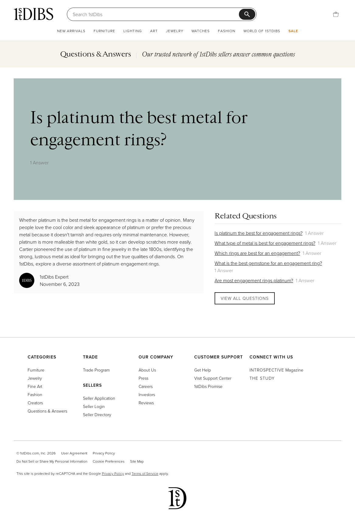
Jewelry (174, 30)
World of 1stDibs (261, 30)
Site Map (137, 461)
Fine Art (35, 386)
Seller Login (94, 406)
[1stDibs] (33, 14)
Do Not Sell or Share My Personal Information (51, 461)
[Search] (156, 14)
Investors (147, 394)
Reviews (146, 403)
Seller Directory (97, 414)
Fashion (226, 30)
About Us (147, 370)
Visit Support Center (212, 378)
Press (143, 378)
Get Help (202, 370)
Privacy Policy (104, 453)
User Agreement (74, 453)
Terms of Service (145, 473)
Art (154, 30)
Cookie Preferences (109, 461)
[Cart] (336, 14)
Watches (200, 30)
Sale (293, 30)
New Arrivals (71, 30)
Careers (146, 386)
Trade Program (96, 370)
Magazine (276, 370)
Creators (35, 403)
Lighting (132, 30)
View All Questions (245, 298)
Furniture (104, 30)
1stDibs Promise (208, 386)
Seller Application (99, 398)
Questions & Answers (47, 411)
